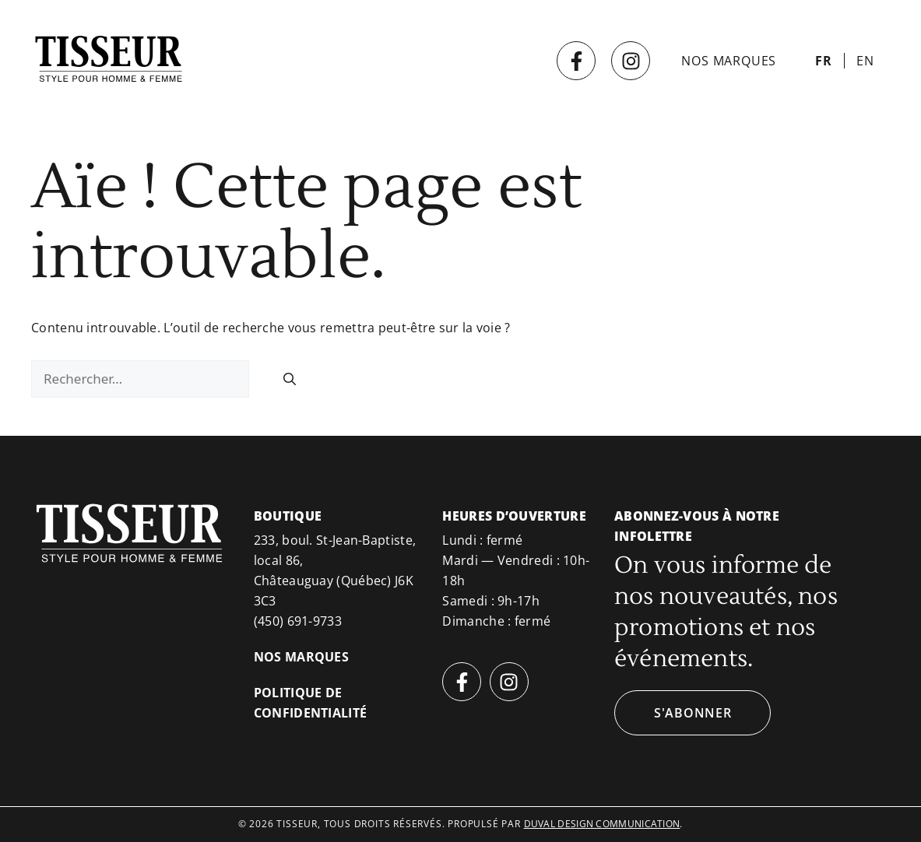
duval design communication (602, 823)
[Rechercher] (289, 379)
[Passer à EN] (865, 60)
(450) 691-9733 (298, 621)
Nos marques (728, 60)
